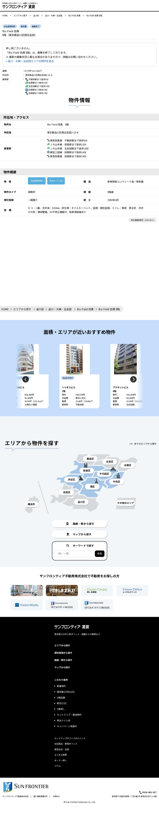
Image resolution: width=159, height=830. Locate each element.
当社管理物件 (37, 180)
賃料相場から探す (63, 662)
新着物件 (61, 695)
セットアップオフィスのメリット (70, 747)
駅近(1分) (62, 712)
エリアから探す (20, 15)
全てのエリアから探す (145, 453)
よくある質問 (60, 764)
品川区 (36, 15)
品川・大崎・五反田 (53, 15)
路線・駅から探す (63, 669)
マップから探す (62, 676)
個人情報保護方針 (40, 806)
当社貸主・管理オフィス (65, 753)
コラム (57, 775)
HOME (5, 15)
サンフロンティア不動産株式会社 (15, 806)
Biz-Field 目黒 (74, 15)
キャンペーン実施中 (67, 735)
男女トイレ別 (56, 180)
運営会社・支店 (61, 758)
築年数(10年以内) (66, 701)
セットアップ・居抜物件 (69, 724)
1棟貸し (61, 718)
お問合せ (56, 806)
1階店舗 (61, 707)
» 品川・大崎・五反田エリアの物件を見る (30, 61)
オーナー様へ (60, 769)
